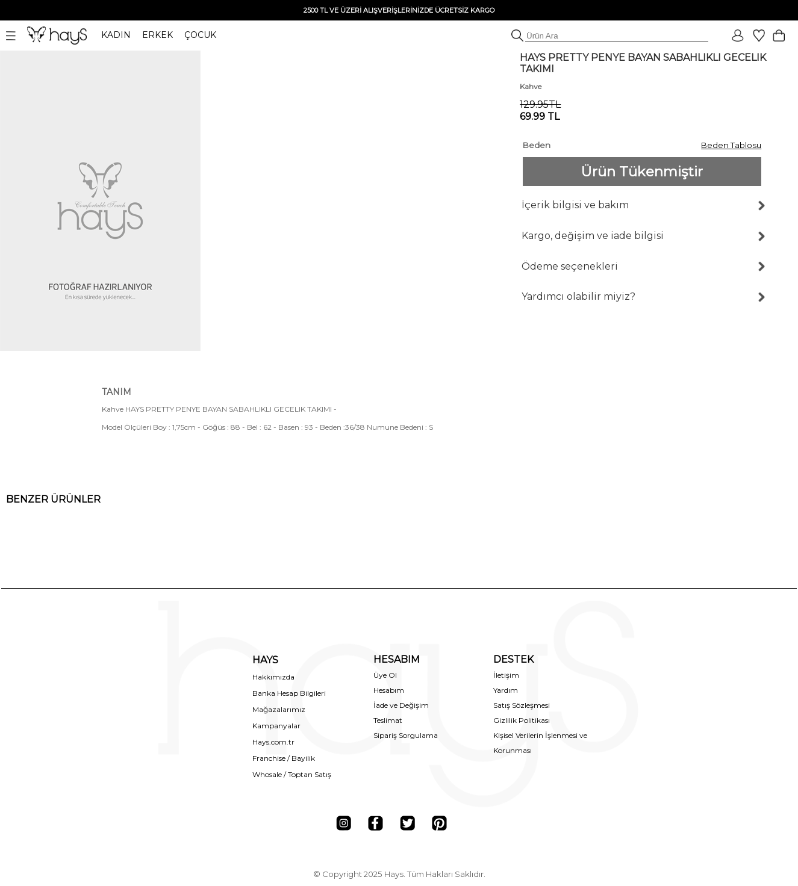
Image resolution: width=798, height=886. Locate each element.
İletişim (506, 675)
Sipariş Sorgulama (405, 735)
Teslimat (387, 720)
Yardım (505, 690)
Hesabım (388, 690)
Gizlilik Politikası (521, 720)
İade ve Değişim (401, 705)
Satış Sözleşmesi (521, 705)
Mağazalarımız (278, 709)
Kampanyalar (276, 725)
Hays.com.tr (273, 741)
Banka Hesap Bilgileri (289, 693)
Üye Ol (385, 675)
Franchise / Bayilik (283, 758)
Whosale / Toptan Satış (291, 774)
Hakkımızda (273, 676)
